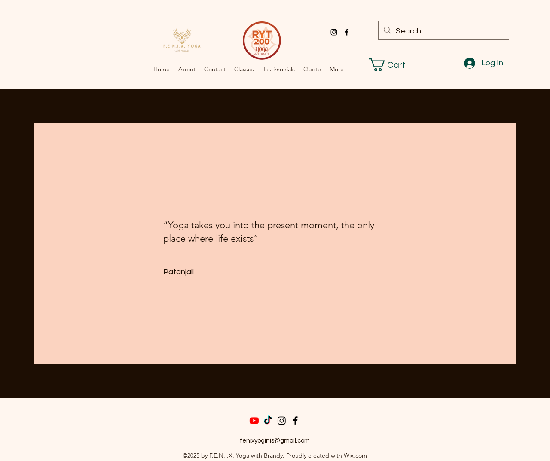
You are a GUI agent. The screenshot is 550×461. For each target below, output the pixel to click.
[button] (394, 64)
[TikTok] (268, 420)
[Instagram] (281, 420)
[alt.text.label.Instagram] (334, 32)
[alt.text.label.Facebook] (346, 32)
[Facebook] (295, 420)
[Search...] (443, 31)
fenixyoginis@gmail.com (275, 440)
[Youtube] (254, 420)
